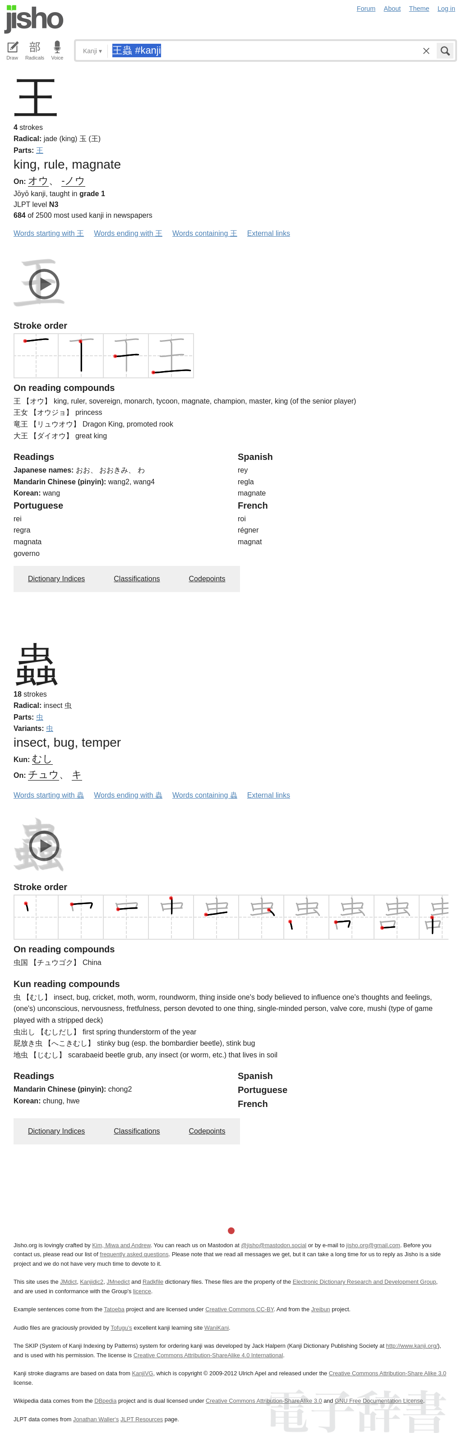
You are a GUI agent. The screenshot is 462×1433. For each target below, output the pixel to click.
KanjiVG (142, 1373)
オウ (38, 180)
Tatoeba (114, 1309)
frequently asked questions (134, 1254)
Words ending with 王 (128, 233)
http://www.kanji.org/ (412, 1345)
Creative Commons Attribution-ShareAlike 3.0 (264, 1400)
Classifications (137, 579)
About (392, 8)
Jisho (34, 19)
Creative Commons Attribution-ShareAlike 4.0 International (208, 1355)
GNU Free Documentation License (379, 1400)
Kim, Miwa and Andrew (121, 1245)
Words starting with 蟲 (49, 795)
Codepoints (207, 579)
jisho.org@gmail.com (373, 1245)
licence (142, 1291)
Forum (366, 8)
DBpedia (105, 1400)
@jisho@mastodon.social (273, 1245)
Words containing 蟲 (204, 795)
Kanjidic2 (91, 1281)
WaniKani (216, 1327)
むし (42, 758)
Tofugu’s (121, 1327)
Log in (446, 8)
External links (268, 233)
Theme (419, 8)
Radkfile (153, 1281)
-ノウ (73, 180)
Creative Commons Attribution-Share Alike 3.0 (387, 1373)
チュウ (43, 774)
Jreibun (320, 1309)
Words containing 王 (204, 233)
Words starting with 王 (49, 233)
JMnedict (117, 1281)
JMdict (68, 1281)
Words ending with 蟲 (128, 795)
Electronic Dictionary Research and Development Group (364, 1281)
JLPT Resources (141, 1419)
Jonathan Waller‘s (96, 1419)
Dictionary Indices (56, 579)
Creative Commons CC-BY (239, 1309)
